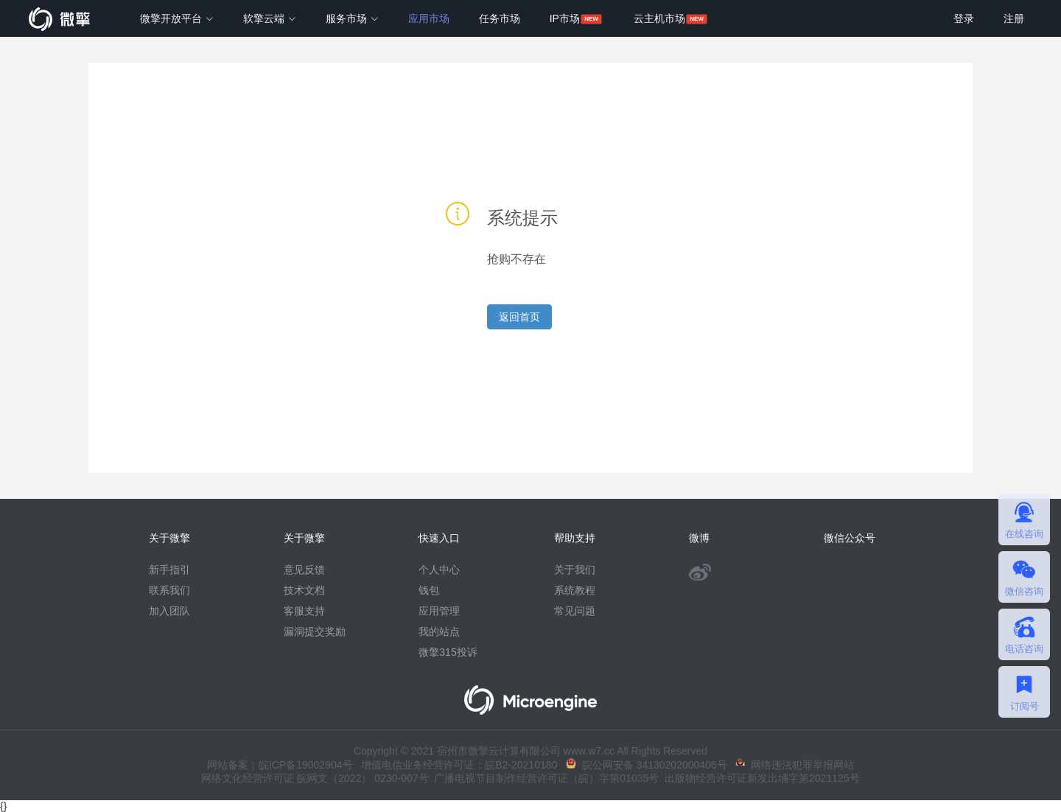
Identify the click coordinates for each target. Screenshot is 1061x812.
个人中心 (439, 569)
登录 (963, 18)
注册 (1014, 18)
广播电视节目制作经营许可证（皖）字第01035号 (544, 778)
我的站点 (439, 631)
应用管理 (439, 611)
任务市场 (499, 18)
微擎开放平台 (177, 18)
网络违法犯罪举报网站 (794, 765)
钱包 (429, 590)
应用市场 (428, 18)
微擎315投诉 (448, 652)
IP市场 (565, 18)
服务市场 (352, 18)
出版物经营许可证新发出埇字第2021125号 (759, 778)
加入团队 (169, 611)
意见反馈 (304, 569)
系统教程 (574, 590)
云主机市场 (659, 18)
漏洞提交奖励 (315, 631)
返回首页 (519, 317)
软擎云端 (269, 18)
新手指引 (169, 569)
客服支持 (304, 611)
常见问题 (574, 611)
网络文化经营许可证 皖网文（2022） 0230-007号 (314, 778)
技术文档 (304, 590)
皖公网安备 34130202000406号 (646, 765)
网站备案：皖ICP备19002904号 (280, 765)
